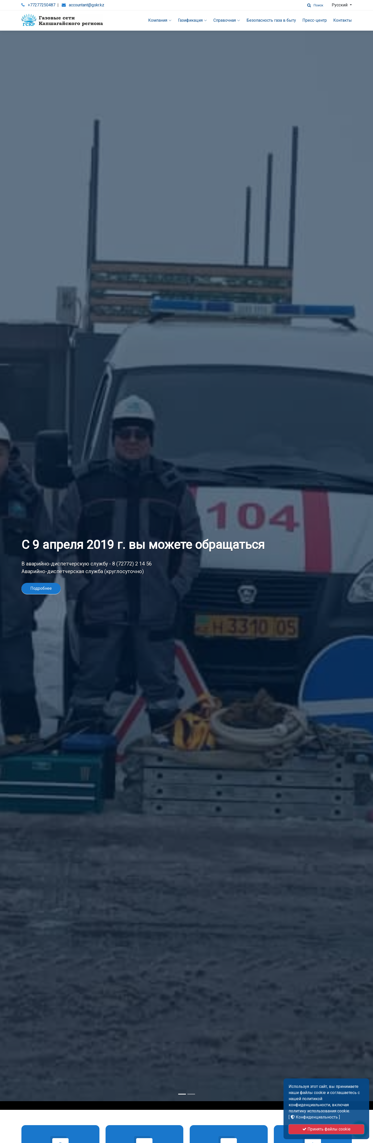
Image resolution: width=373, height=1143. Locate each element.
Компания (160, 20)
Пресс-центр (314, 20)
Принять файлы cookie (326, 1129)
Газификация (192, 20)
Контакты (342, 20)
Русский (340, 5)
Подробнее (41, 564)
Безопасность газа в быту (271, 20)
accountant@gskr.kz (86, 5)
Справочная (226, 20)
